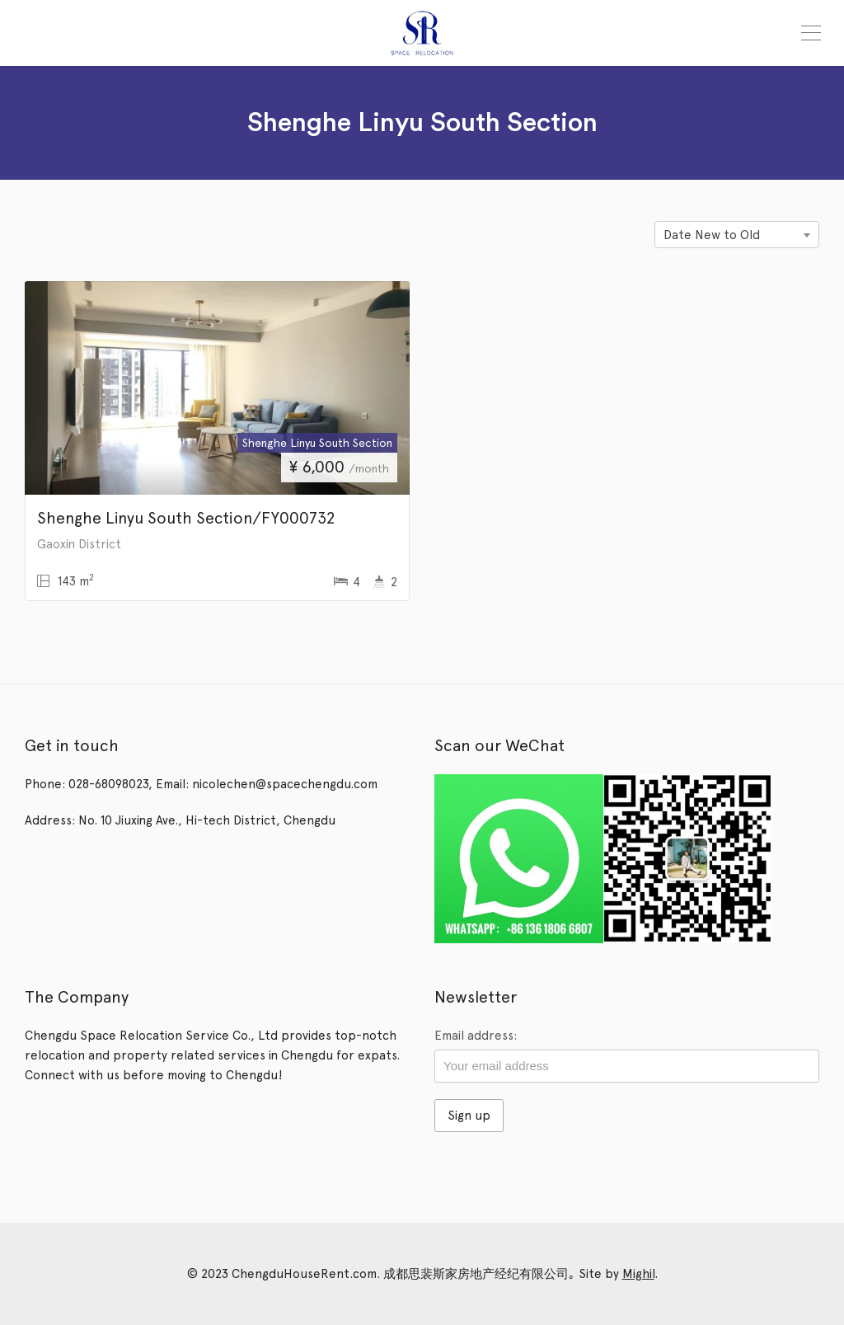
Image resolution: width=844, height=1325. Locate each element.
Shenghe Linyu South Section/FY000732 (186, 518)
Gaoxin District (79, 544)
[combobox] (736, 234)
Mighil (638, 1273)
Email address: (475, 1035)
